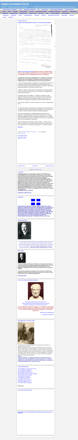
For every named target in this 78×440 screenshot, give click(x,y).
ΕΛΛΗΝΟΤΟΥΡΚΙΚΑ (23, 13)
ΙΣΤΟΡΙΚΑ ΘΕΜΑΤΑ (65, 13)
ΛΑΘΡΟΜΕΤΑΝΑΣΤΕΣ (28, 15)
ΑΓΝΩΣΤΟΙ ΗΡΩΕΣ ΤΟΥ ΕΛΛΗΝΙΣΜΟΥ (10, 9)
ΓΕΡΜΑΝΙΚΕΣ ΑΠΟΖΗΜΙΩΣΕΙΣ (54, 11)
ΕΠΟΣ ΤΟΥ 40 (41, 13)
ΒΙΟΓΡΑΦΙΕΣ (15, 11)
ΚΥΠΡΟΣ (20, 15)
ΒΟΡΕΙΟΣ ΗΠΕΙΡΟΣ (23, 11)
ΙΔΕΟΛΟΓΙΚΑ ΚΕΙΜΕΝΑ (55, 13)
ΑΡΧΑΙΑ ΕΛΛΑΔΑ (45, 9)
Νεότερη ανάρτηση (21, 165)
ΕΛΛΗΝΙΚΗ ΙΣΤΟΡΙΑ (13, 13)
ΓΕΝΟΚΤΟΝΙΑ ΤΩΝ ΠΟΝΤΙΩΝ (41, 11)
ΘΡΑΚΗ (47, 13)
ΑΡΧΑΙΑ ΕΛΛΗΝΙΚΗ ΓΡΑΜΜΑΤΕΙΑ (56, 9)
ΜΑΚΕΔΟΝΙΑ (36, 15)
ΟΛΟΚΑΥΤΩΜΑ (64, 15)
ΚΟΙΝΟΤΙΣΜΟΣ (13, 15)
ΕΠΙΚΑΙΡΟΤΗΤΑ (23, 133)
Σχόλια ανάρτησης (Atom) (38, 169)
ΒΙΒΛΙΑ (4, 11)
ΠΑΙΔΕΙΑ (4, 17)
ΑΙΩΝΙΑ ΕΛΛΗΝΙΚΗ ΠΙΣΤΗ (15, 4)
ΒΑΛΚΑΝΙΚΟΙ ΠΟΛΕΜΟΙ (69, 9)
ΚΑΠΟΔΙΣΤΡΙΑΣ (6, 15)
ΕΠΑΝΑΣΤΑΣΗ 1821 (32, 13)
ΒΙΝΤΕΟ (9, 11)
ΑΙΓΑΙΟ (20, 9)
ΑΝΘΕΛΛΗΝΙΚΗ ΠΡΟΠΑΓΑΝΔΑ (29, 9)
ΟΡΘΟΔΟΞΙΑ (71, 15)
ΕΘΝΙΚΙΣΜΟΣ (5, 13)
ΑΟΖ (38, 9)
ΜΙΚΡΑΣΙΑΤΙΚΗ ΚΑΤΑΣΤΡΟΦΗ (53, 15)
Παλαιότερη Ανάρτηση (49, 165)
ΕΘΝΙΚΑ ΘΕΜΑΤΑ (73, 11)
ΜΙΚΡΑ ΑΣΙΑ (44, 15)
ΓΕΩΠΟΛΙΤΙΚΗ (65, 11)
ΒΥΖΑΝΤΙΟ (32, 11)
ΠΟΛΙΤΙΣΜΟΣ (10, 17)
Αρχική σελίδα (35, 165)
